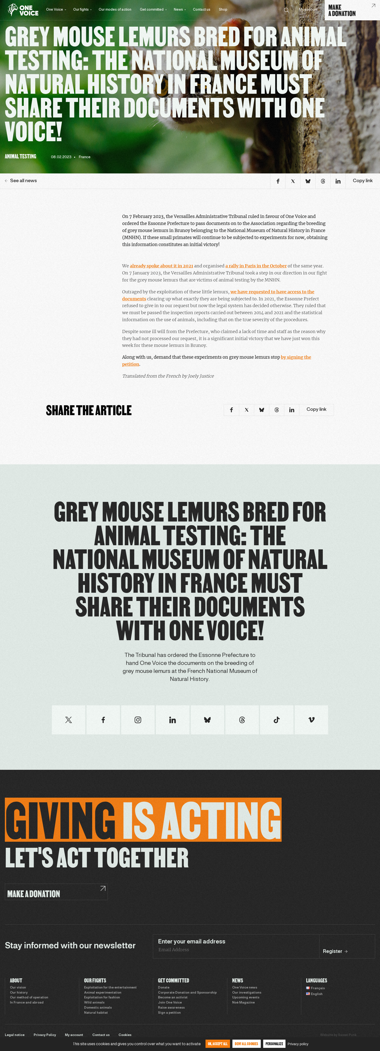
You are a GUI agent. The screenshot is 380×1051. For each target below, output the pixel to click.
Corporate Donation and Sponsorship (187, 992)
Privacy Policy (45, 1035)
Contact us (201, 9)
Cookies (125, 1035)
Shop (223, 9)
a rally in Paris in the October (256, 266)
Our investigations (246, 992)
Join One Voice (170, 1002)
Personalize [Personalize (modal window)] (274, 1043)
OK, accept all (218, 1043)
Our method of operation (29, 997)
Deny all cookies (246, 1043)
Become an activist (173, 997)
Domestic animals (98, 1007)
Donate (163, 987)
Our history (19, 992)
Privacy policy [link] (298, 1044)
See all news (21, 181)
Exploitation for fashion (102, 997)
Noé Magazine (243, 1002)
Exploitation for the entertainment (110, 987)
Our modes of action (115, 9)
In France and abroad (27, 1002)
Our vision (18, 987)
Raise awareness (171, 1007)
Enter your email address (191, 942)
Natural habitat (96, 1013)
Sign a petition (169, 1013)
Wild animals (94, 1002)
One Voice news (244, 987)
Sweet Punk (347, 1035)
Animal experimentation (102, 992)
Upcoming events (245, 997)
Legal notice (14, 1035)
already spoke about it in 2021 (161, 266)
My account (308, 9)
